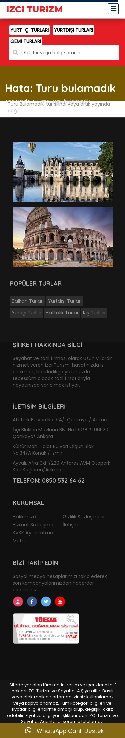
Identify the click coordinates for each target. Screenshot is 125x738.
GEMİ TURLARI (25, 41)
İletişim (71, 524)
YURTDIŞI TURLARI (73, 30)
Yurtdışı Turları (65, 301)
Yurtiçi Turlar (26, 312)
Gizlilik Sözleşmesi (83, 516)
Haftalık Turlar (62, 312)
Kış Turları (94, 312)
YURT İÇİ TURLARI (29, 30)
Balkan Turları (28, 301)
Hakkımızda (26, 516)
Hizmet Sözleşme (33, 524)
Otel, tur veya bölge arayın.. (51, 53)
